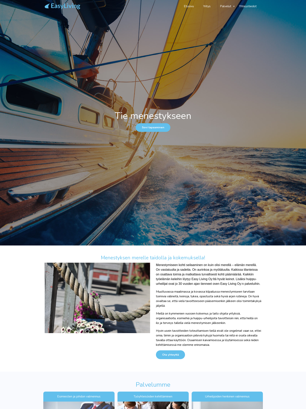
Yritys (207, 6)
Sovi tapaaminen (153, 127)
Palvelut (224, 7)
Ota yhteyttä (170, 355)
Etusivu (189, 6)
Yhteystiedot (248, 6)
